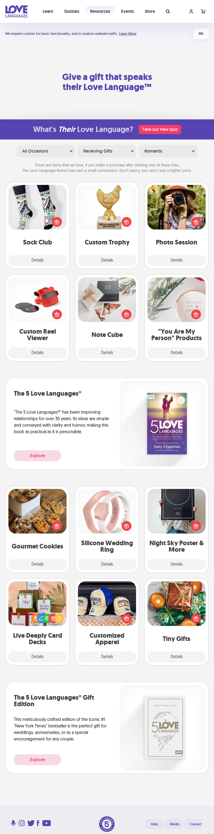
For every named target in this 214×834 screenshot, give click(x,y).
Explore (37, 455)
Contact (195, 824)
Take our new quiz (160, 129)
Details (38, 260)
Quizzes (71, 11)
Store (150, 11)
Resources (100, 11)
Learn (48, 11)
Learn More (127, 33)
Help (154, 824)
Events (127, 11)
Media (174, 824)
